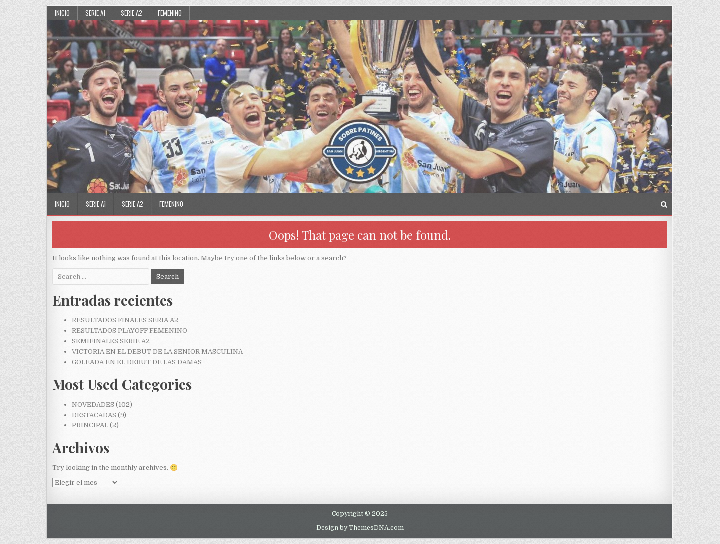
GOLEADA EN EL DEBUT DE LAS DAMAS (137, 362)
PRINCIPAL (90, 425)
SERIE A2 (131, 13)
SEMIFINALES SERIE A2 (111, 341)
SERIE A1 (96, 13)
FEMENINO (170, 13)
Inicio (62, 13)
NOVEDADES (93, 404)
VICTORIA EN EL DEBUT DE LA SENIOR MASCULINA (157, 352)
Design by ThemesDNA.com (360, 528)
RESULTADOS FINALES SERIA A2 (125, 320)
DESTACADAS (94, 415)
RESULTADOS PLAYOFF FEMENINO (130, 330)
